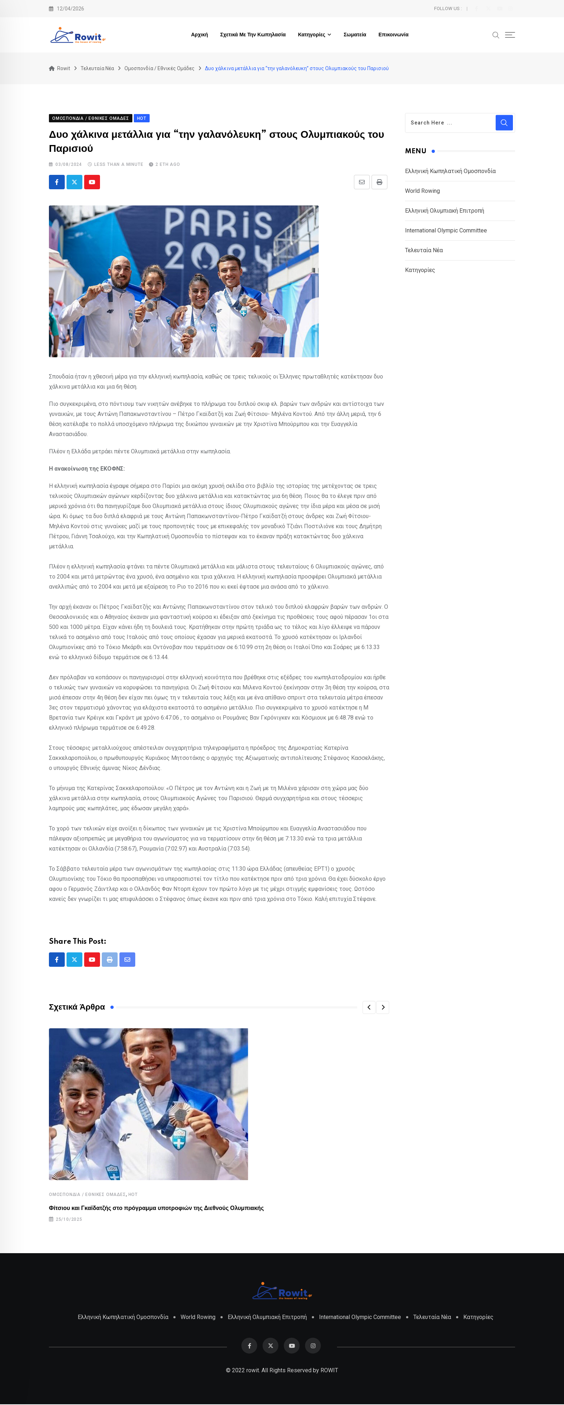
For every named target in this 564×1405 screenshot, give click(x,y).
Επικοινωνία (393, 35)
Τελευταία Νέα (424, 250)
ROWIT (329, 1371)
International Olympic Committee (446, 230)
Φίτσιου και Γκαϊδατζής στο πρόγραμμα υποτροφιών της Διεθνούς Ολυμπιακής (156, 1208)
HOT (133, 1194)
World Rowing (422, 191)
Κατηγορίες (311, 35)
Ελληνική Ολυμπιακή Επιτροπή (444, 211)
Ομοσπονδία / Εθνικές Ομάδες (87, 1194)
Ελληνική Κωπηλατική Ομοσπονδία (450, 171)
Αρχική (199, 35)
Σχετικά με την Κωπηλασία (253, 35)
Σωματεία (355, 35)
